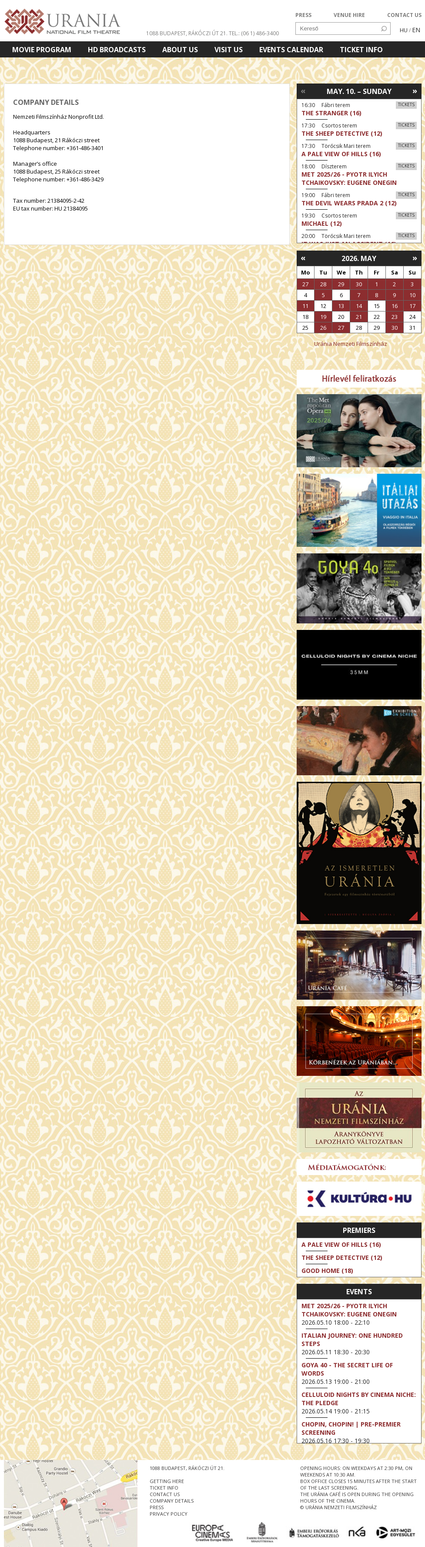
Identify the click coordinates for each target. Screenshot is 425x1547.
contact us (165, 1494)
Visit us (228, 49)
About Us (180, 49)
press (157, 1507)
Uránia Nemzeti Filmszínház (350, 344)
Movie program (41, 49)
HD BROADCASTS (117, 49)
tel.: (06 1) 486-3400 (254, 33)
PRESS (303, 15)
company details (172, 1500)
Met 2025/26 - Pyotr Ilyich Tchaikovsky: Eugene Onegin (349, 1310)
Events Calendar (291, 49)
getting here (167, 1481)
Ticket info (361, 49)
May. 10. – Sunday (359, 91)
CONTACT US (404, 15)
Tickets (406, 104)
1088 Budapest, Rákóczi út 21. (187, 33)
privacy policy (168, 1513)
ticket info (164, 1487)
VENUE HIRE (349, 15)
